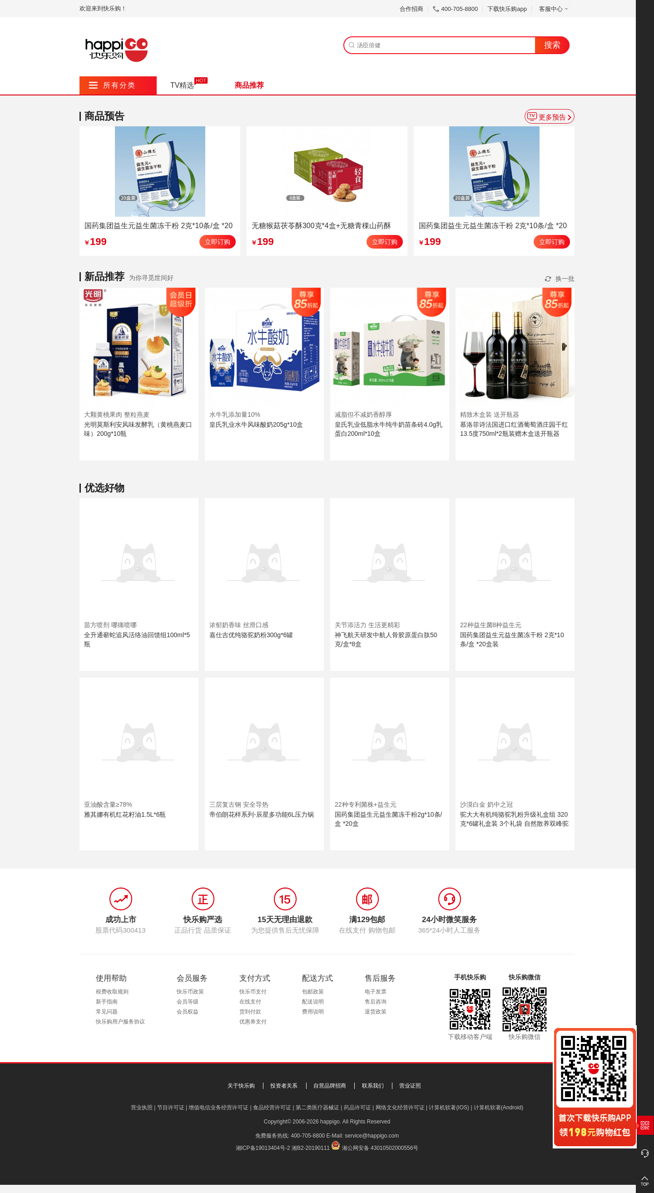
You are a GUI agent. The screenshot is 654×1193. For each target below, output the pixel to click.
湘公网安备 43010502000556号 (380, 1148)
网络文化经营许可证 (400, 1107)
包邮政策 (313, 991)
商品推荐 (249, 85)
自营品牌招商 (329, 1086)
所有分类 (112, 85)
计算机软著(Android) (498, 1107)
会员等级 (187, 1001)
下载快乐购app (507, 8)
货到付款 (250, 1011)
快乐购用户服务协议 (120, 1021)
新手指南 (107, 1001)
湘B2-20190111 (311, 1148)
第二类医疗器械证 (317, 1107)
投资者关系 (283, 1086)
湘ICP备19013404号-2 (263, 1148)
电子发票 (375, 991)
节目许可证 (170, 1107)
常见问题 (107, 1011)
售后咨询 (375, 1001)
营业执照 (142, 1107)
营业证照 (410, 1086)
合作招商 (411, 8)
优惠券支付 (253, 1021)
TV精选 (182, 85)
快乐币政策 (190, 991)
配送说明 (313, 1001)
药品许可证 (357, 1107)
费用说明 (313, 1011)
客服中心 (554, 8)
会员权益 (187, 1011)
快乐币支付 (253, 991)
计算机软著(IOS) (449, 1107)
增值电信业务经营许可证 (218, 1107)
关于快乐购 (241, 1086)
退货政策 (375, 1011)
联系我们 (373, 1086)
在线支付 (250, 1001)
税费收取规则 (112, 991)
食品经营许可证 (272, 1107)
